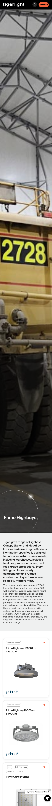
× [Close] (49, 790)
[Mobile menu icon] (44, 4)
